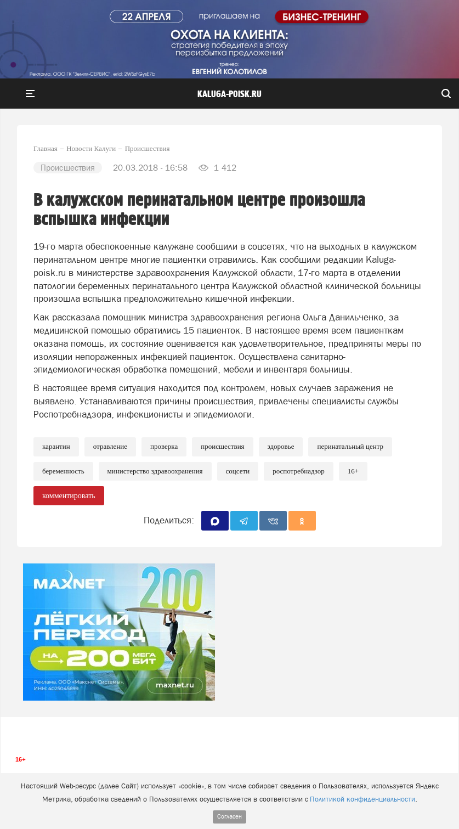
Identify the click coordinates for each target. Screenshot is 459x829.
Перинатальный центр (350, 446)
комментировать (68, 496)
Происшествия (222, 446)
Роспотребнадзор (299, 471)
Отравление (110, 446)
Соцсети (238, 471)
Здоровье (281, 446)
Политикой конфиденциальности (362, 799)
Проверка (164, 446)
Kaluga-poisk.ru (229, 94)
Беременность (63, 471)
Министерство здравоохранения (155, 471)
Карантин (56, 446)
